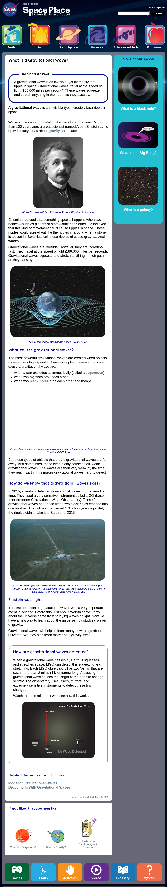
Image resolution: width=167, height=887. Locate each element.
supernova (94, 373)
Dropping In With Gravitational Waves (39, 787)
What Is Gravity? (56, 847)
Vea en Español (156, 7)
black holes (39, 381)
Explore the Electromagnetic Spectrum (88, 842)
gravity (54, 131)
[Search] (134, 13)
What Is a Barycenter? (23, 847)
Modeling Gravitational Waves (32, 783)
